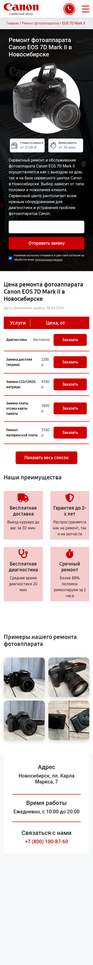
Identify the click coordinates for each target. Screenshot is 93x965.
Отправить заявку (47, 243)
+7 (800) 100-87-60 (46, 842)
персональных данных (48, 259)
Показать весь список (46, 457)
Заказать (70, 339)
